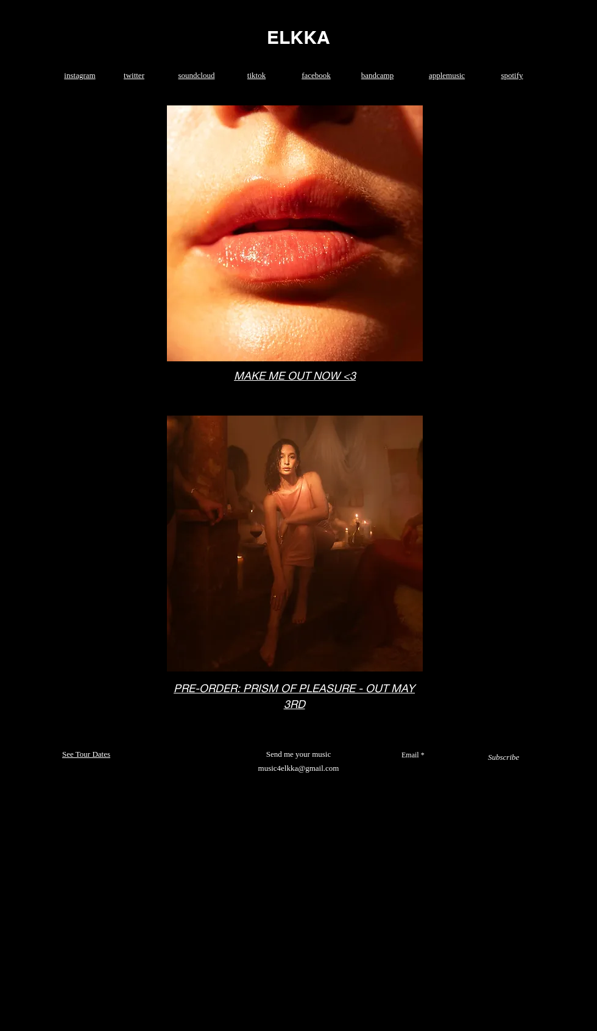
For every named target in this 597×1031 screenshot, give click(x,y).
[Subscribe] (503, 757)
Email (410, 755)
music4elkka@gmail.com (298, 768)
